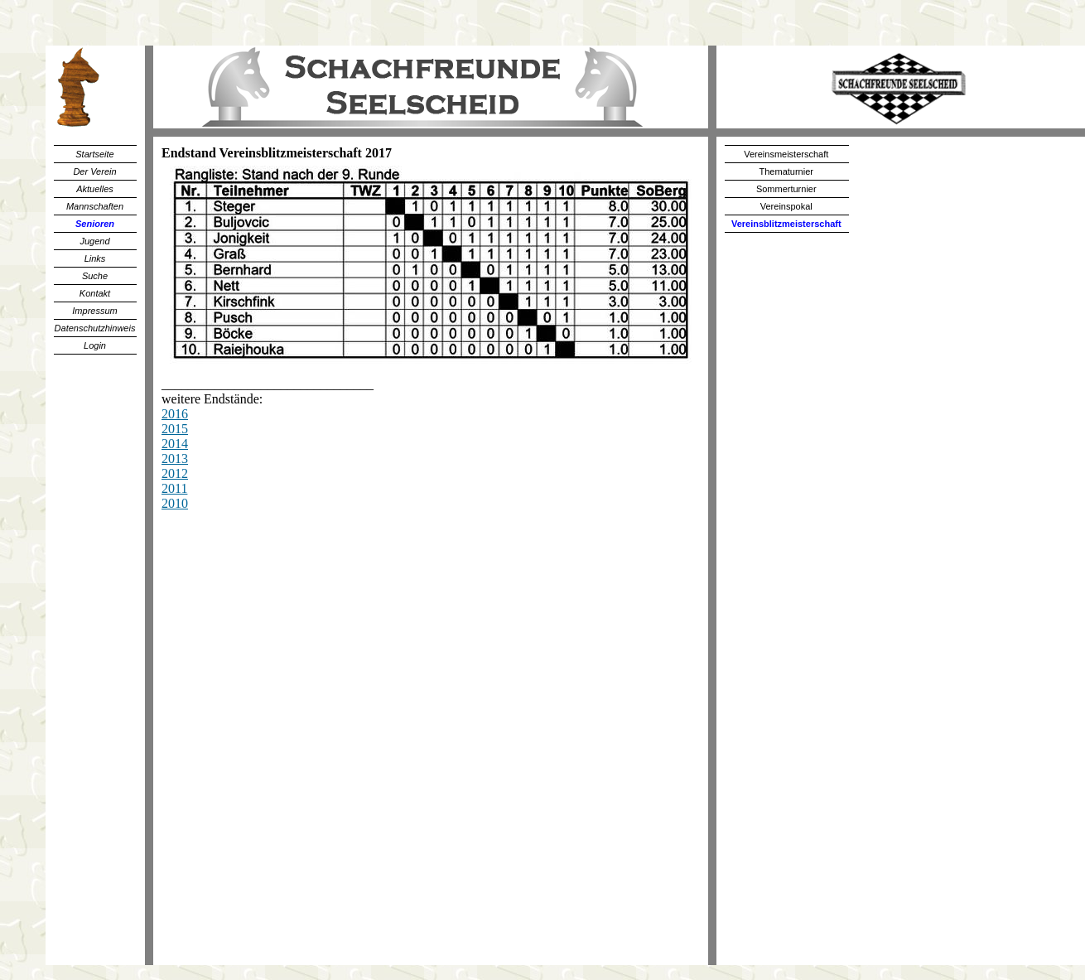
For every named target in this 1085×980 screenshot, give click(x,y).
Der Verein (94, 171)
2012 (175, 473)
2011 (174, 488)
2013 (175, 458)
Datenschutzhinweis (95, 328)
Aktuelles (94, 189)
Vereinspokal (786, 206)
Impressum (94, 311)
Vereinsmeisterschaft (786, 154)
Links (95, 258)
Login (95, 345)
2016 (175, 414)
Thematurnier (786, 171)
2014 (175, 444)
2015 (175, 429)
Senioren (94, 224)
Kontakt (95, 293)
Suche (95, 276)
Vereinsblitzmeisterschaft (786, 224)
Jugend (94, 241)
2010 (175, 503)
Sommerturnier (786, 189)
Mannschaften (94, 206)
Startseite (94, 154)
